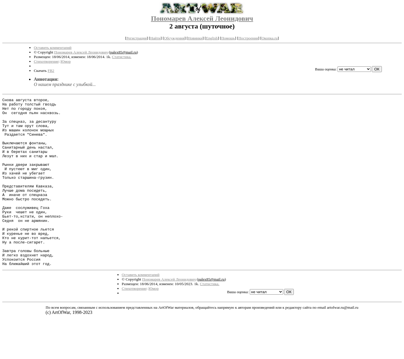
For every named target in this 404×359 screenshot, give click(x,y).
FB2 (50, 70)
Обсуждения (174, 38)
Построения (248, 38)
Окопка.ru (270, 38)
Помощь (228, 38)
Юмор (65, 61)
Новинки (195, 38)
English (212, 38)
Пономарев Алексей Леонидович (202, 18)
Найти (155, 38)
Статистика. (122, 57)
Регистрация (136, 38)
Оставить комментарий (52, 47)
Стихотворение (46, 61)
